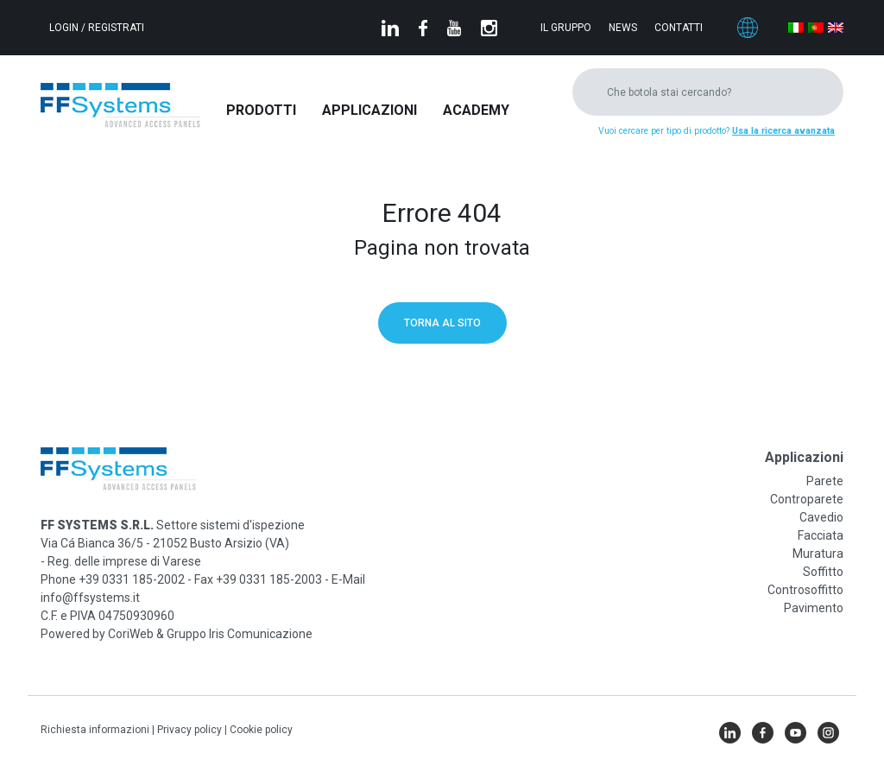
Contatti (678, 28)
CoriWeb (131, 634)
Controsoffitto (805, 590)
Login (65, 28)
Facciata (820, 535)
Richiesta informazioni (96, 730)
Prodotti (261, 110)
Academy (476, 110)
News (623, 28)
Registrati (116, 28)
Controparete (806, 499)
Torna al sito (442, 323)
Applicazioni (369, 110)
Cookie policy (261, 730)
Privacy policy (190, 730)
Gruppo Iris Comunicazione (240, 634)
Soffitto (823, 572)
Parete (824, 481)
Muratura (817, 553)
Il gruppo (565, 28)
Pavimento (813, 608)
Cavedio (821, 517)
